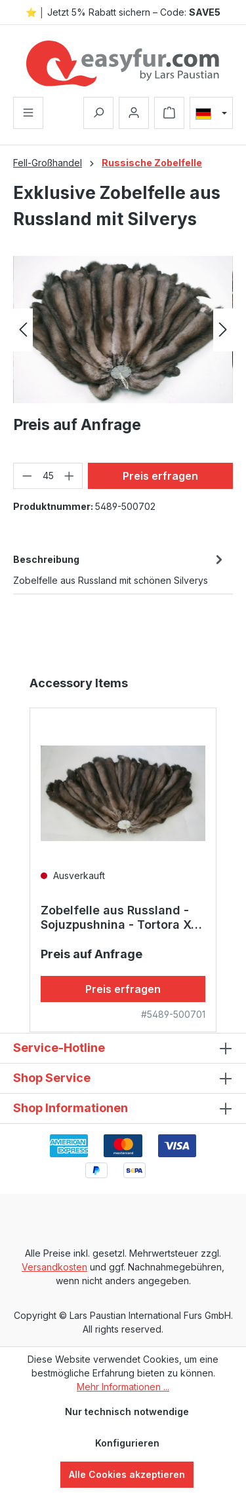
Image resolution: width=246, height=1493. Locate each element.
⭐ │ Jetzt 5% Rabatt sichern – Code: (123, 12)
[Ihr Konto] (133, 113)
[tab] (119, 568)
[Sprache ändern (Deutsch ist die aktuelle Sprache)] (211, 113)
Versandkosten (54, 1266)
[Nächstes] (223, 329)
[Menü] (28, 113)
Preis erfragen (160, 475)
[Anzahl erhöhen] (69, 476)
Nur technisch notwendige (127, 1411)
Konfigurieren (127, 1442)
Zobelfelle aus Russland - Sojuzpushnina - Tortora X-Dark (118, 917)
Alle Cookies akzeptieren (127, 1474)
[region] (123, 329)
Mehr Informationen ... (123, 1386)
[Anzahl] (48, 476)
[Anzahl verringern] (27, 476)
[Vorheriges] (23, 329)
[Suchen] (98, 113)
